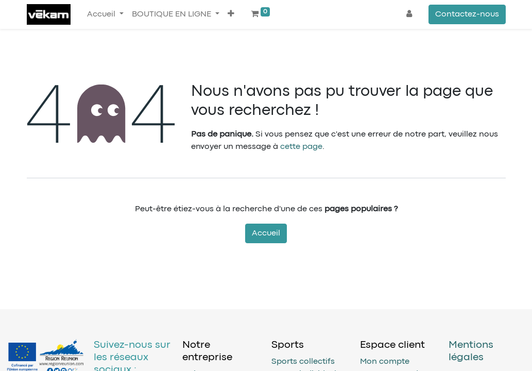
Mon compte (384, 361)
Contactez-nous (467, 14)
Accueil (266, 233)
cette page (301, 146)
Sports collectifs (303, 361)
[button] (231, 14)
